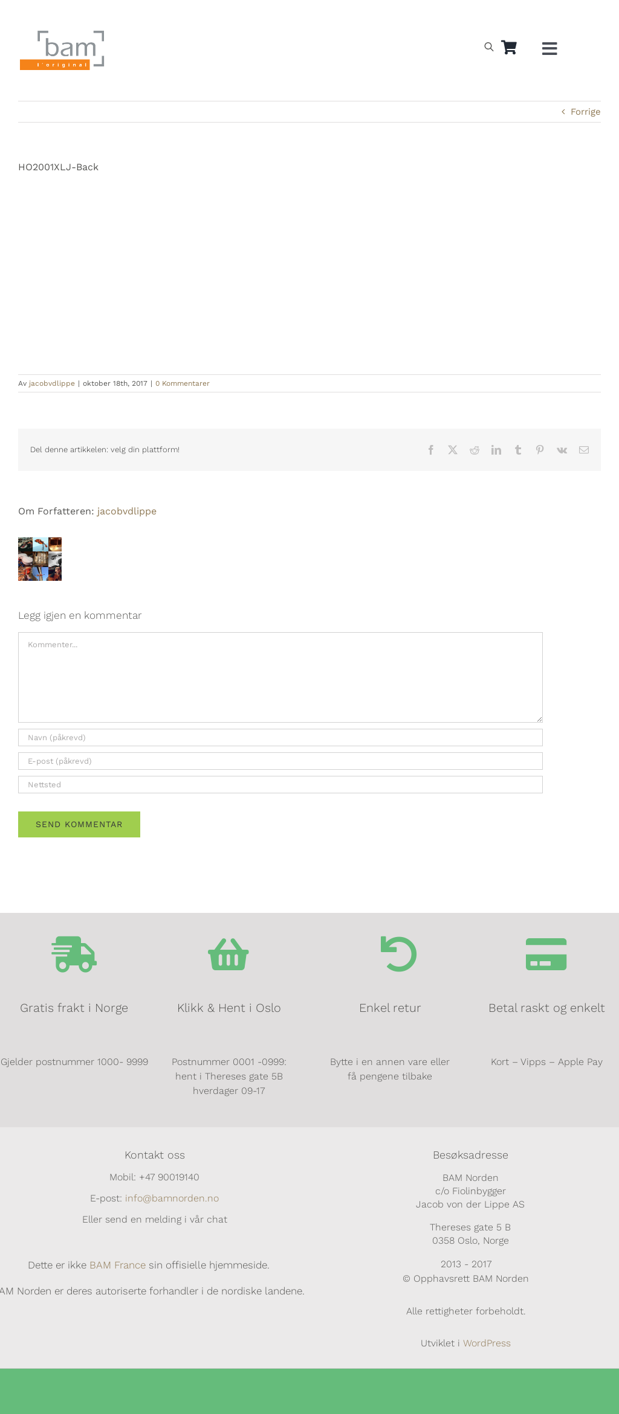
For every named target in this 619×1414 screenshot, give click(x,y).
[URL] (280, 784)
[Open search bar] (489, 46)
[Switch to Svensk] (485, 16)
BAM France (117, 1265)
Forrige (586, 111)
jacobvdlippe (52, 383)
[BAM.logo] (62, 34)
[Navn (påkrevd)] (280, 737)
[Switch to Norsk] (457, 16)
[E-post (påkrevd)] (280, 761)
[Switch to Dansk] (513, 16)
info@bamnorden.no (172, 1198)
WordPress (487, 1343)
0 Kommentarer (182, 383)
